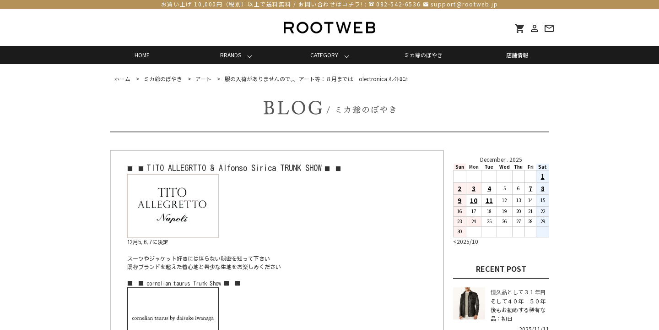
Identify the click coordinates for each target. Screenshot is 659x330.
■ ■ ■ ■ (234, 168)
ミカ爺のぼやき (423, 55)
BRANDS (230, 55)
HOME (142, 55)
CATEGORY (324, 55)
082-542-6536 (398, 4)
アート (203, 78)
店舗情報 (517, 55)
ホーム (122, 78)
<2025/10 (465, 241)
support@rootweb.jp (464, 4)
